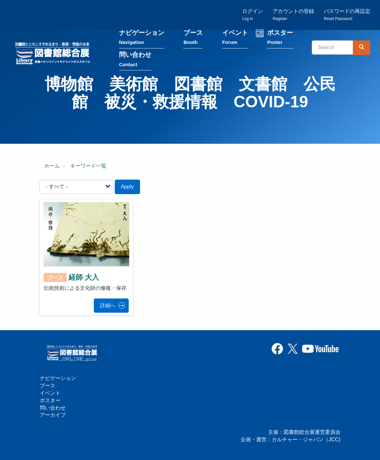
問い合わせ (135, 60)
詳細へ (107, 305)
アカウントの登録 (293, 14)
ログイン (252, 14)
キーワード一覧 (88, 166)
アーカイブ (53, 415)
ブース (193, 38)
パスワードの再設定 (347, 14)
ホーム (52, 166)
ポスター (280, 38)
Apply (127, 186)
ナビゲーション (141, 38)
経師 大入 (84, 277)
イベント (235, 38)
